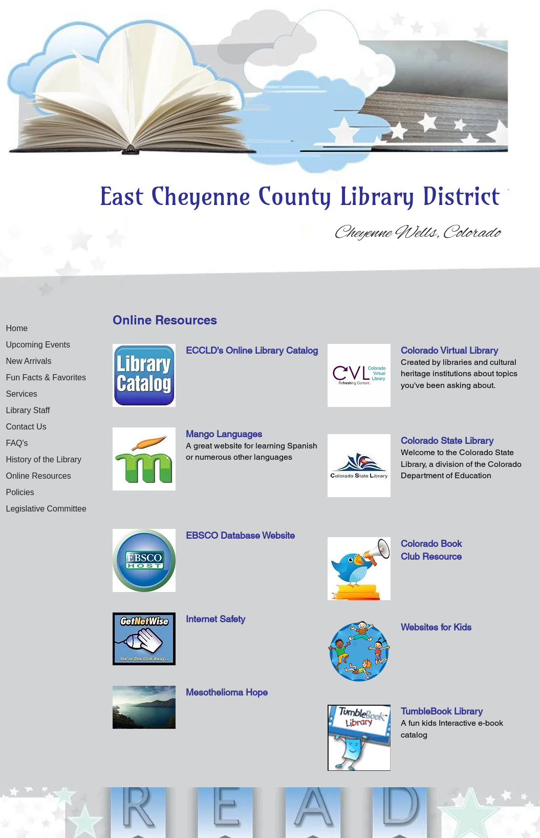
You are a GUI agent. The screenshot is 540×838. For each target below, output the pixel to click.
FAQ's (17, 443)
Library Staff (28, 410)
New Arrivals (29, 361)
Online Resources (38, 476)
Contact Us (26, 426)
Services (21, 394)
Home (17, 328)
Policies (20, 492)
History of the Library (44, 459)
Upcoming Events (38, 344)
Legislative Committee (46, 508)
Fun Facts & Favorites (46, 377)
